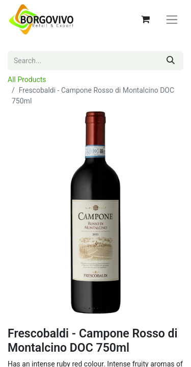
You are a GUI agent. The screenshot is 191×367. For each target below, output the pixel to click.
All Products (27, 79)
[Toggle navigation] (171, 20)
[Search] (170, 60)
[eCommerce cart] (145, 19)
